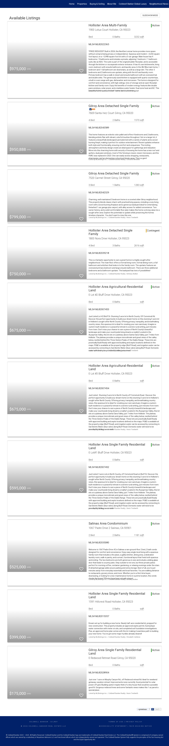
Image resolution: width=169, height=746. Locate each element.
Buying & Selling (97, 4)
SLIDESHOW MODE (150, 15)
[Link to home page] (3, 4)
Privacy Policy (134, 721)
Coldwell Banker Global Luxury (133, 4)
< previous (142, 709)
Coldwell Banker (38, 721)
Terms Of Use (116, 721)
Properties (82, 4)
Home (71, 4)
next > (157, 709)
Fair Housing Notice (140, 726)
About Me (111, 4)
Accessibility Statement (113, 726)
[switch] (81, 69)
